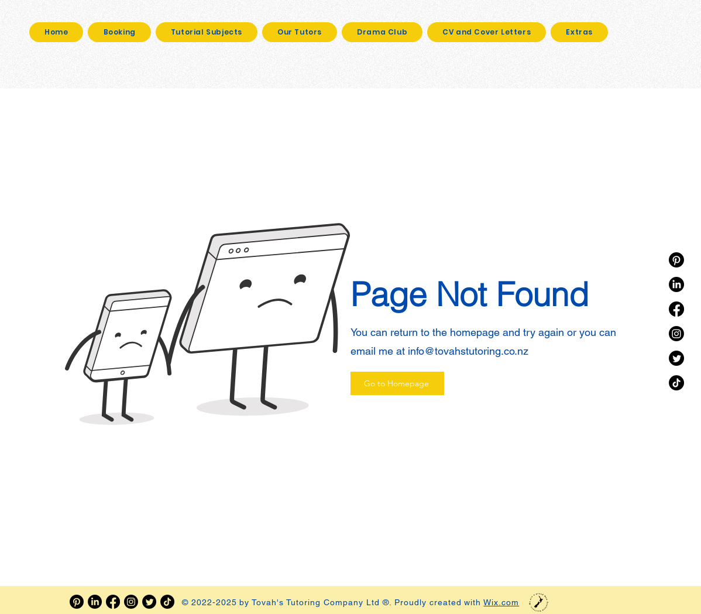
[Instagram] (676, 333)
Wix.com (501, 602)
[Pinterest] (676, 259)
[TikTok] (676, 382)
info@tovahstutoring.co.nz (468, 351)
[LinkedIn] (676, 284)
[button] (579, 32)
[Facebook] (676, 309)
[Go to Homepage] (397, 383)
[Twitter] (676, 358)
